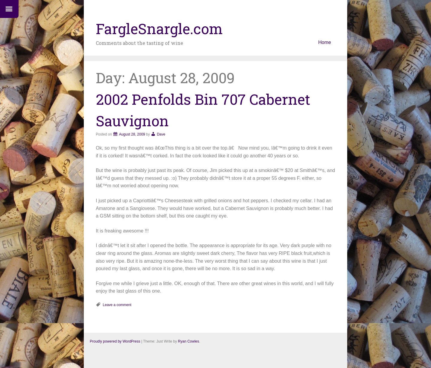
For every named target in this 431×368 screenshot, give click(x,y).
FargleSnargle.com (159, 28)
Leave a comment (117, 305)
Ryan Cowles (188, 341)
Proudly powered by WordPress (115, 341)
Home (324, 42)
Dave (161, 134)
